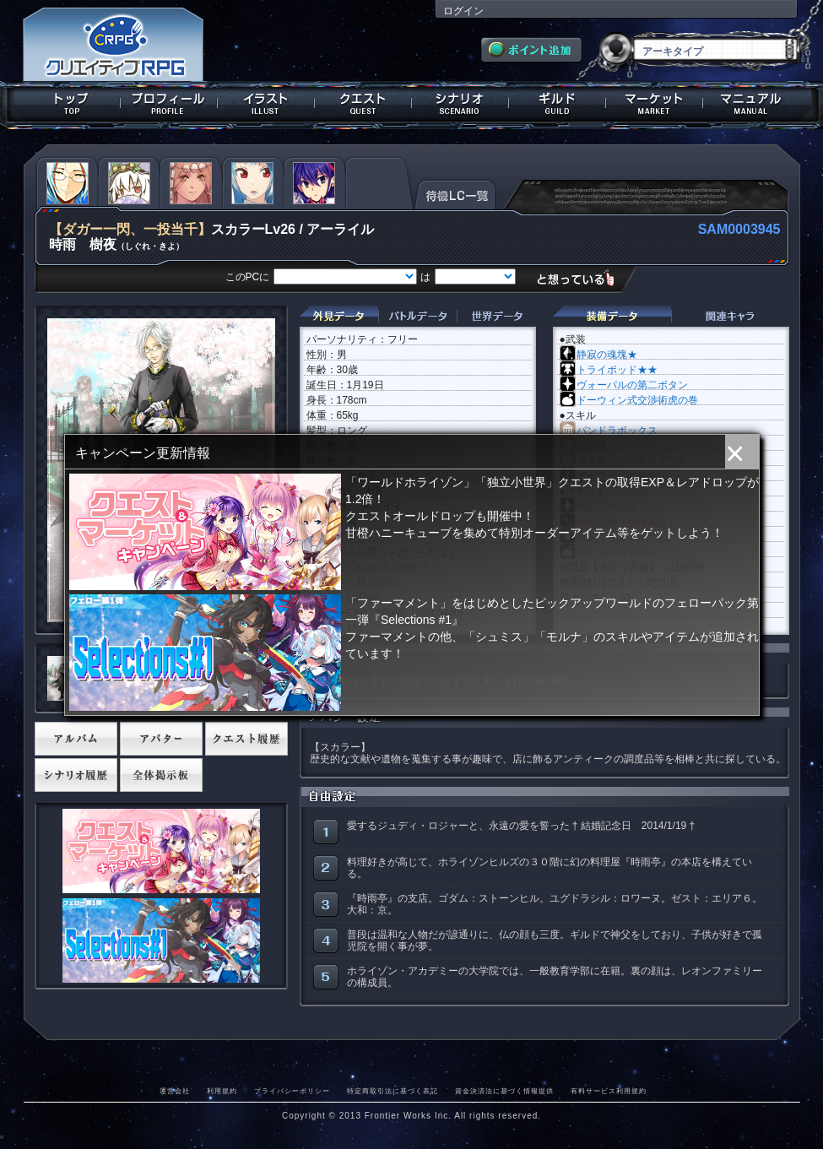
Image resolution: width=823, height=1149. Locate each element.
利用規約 (222, 1091)
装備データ (612, 316)
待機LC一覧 (455, 193)
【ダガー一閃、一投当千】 (130, 229)
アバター (161, 739)
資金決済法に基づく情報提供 (504, 1091)
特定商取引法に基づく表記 (392, 1091)
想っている (582, 278)
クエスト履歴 (246, 739)
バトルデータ (417, 316)
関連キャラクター (730, 316)
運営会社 (175, 1091)
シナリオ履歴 (76, 775)
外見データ (339, 316)
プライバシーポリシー (292, 1091)
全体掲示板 (161, 775)
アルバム (76, 739)
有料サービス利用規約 (609, 1091)
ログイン (463, 11)
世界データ (496, 316)
